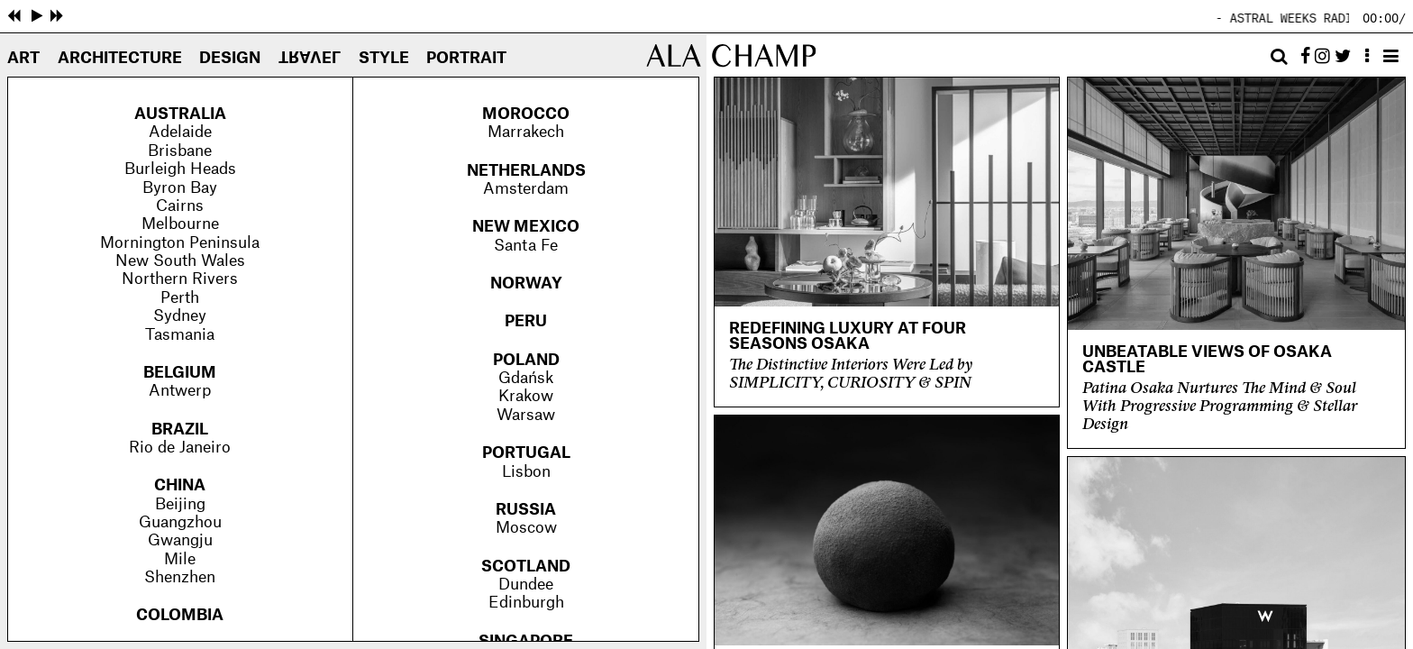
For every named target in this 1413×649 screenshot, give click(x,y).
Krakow (525, 396)
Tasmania (179, 335)
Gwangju (180, 540)
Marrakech (526, 132)
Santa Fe (526, 245)
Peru (526, 321)
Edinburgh (526, 602)
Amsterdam (526, 189)
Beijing (180, 504)
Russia (526, 509)
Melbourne (180, 224)
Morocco (526, 114)
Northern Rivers (180, 279)
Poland (526, 360)
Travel (309, 55)
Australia (180, 114)
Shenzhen (179, 577)
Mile (180, 559)
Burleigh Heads (180, 169)
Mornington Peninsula (180, 243)
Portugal (526, 453)
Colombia (179, 615)
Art (23, 58)
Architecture (120, 58)
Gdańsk (525, 378)
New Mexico (525, 226)
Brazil (179, 429)
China (179, 485)
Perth (179, 298)
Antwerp (180, 390)
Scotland (525, 566)
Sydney (179, 316)
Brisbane (180, 151)
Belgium (179, 372)
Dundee (525, 584)
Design (229, 58)
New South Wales (180, 261)
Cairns (180, 206)
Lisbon (526, 472)
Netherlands (526, 170)
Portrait (466, 58)
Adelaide (180, 132)
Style (384, 58)
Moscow (526, 527)
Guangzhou (180, 522)
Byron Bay (179, 188)
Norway (526, 283)
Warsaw (526, 415)
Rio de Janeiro (180, 447)
